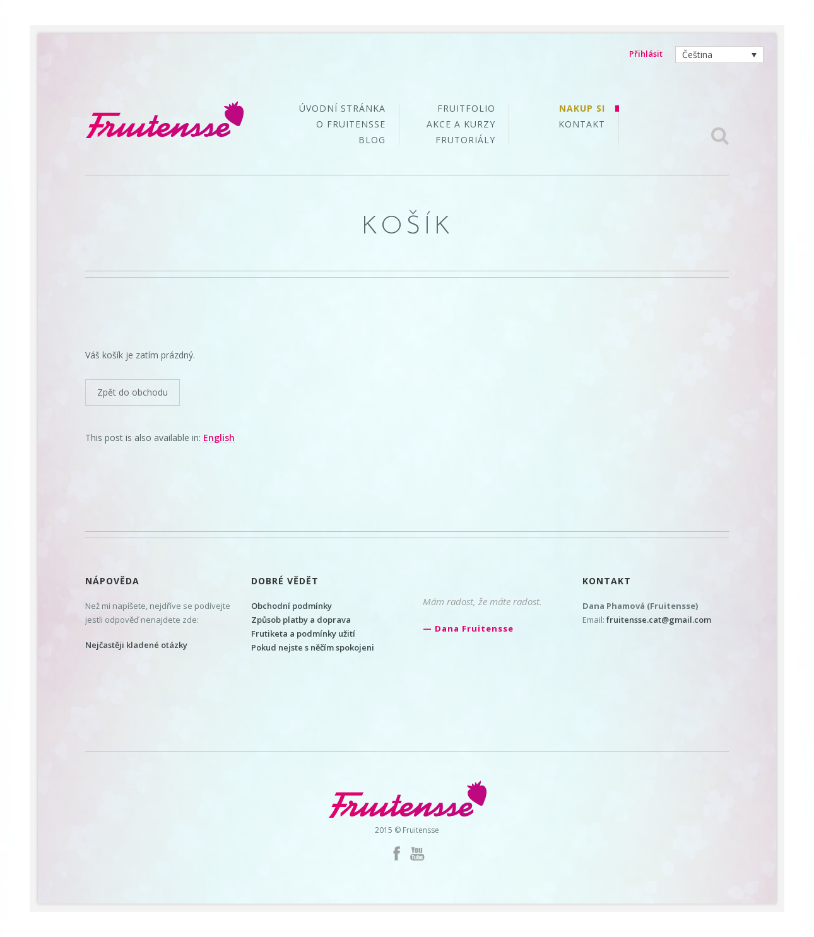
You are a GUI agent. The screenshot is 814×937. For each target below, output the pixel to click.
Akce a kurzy (461, 125)
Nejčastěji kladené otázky (136, 645)
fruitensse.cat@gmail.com (658, 619)
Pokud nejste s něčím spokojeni (312, 647)
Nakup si (582, 109)
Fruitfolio (466, 109)
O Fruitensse (351, 125)
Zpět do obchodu (132, 392)
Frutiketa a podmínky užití (303, 633)
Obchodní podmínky (291, 605)
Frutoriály (465, 140)
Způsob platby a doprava (301, 619)
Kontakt (581, 124)
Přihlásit (646, 53)
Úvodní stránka (342, 109)
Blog (372, 140)
